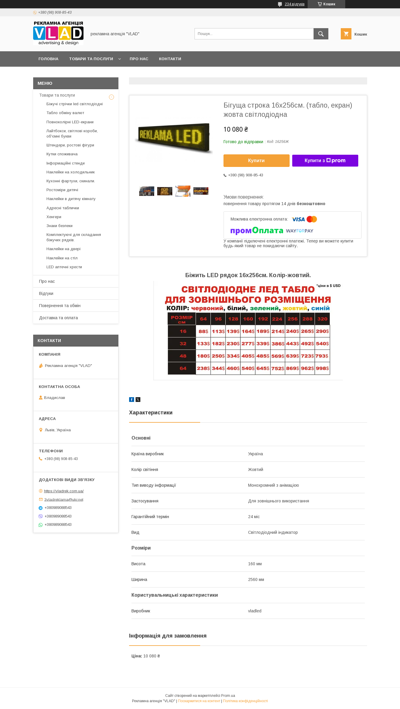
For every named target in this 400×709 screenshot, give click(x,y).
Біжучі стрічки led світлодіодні (74, 104)
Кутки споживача (62, 154)
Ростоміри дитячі (62, 190)
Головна (48, 59)
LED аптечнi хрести (64, 267)
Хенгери (53, 217)
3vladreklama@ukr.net (63, 499)
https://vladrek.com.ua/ (64, 491)
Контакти (170, 59)
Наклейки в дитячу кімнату (71, 199)
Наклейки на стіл (62, 258)
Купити (256, 160)
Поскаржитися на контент (199, 701)
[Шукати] (321, 33)
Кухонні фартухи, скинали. (70, 181)
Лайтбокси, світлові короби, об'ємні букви (72, 133)
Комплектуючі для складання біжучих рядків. (73, 237)
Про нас (139, 59)
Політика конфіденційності (245, 701)
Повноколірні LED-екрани (70, 122)
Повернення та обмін (60, 305)
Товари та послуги (91, 59)
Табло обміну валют (65, 113)
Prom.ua (228, 696)
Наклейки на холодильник (70, 172)
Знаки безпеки (59, 225)
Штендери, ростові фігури (70, 145)
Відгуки (46, 293)
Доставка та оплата (58, 317)
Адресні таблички (62, 208)
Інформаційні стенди (65, 163)
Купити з (325, 160)
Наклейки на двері (63, 249)
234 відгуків (295, 4)
